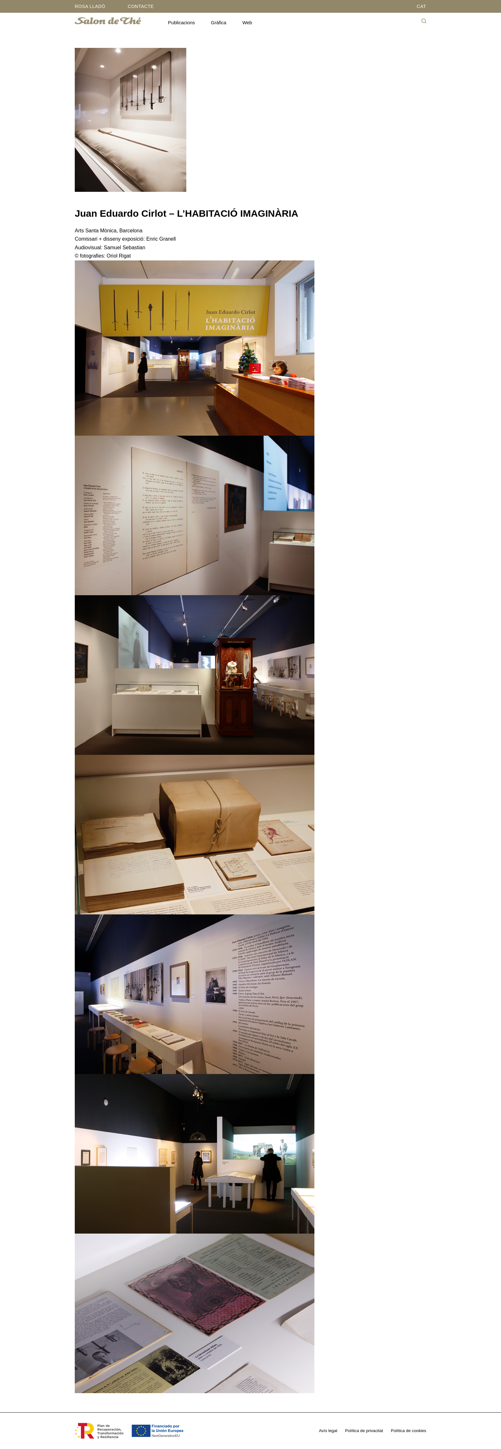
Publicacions (181, 22)
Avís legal (329, 1430)
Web (247, 22)
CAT (421, 6)
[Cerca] (423, 21)
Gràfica (218, 22)
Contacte (141, 6)
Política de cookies (409, 1430)
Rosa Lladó (90, 6)
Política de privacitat (364, 1430)
